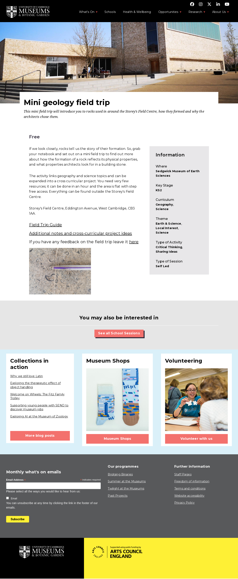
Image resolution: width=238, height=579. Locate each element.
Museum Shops (117, 439)
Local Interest (167, 228)
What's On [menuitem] (86, 13)
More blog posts (39, 436)
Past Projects (117, 496)
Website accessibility (189, 496)
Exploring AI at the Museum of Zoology (39, 416)
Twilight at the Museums (126, 488)
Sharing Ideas (166, 251)
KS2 (159, 190)
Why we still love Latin (26, 376)
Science (162, 209)
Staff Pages (183, 474)
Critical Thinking (169, 247)
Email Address (16, 480)
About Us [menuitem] (218, 13)
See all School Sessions (119, 333)
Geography (164, 204)
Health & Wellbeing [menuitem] (137, 12)
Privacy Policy (184, 503)
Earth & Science (168, 223)
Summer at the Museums (127, 481)
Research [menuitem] (195, 13)
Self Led (162, 266)
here (134, 241)
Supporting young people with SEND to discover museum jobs (39, 407)
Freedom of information (191, 481)
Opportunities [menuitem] (168, 13)
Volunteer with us (196, 439)
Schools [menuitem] (110, 12)
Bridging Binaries (120, 474)
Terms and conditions (189, 488)
